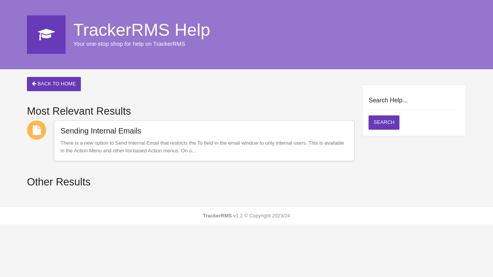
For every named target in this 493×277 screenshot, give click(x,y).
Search (384, 122)
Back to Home (54, 84)
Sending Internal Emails (100, 131)
